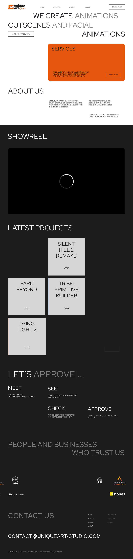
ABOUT (87, 7)
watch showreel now (21, 34)
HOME (42, 7)
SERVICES (56, 7)
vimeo (110, 522)
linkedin (111, 518)
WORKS (71, 7)
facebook (112, 514)
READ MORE (113, 75)
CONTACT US (117, 7)
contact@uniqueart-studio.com (54, 536)
